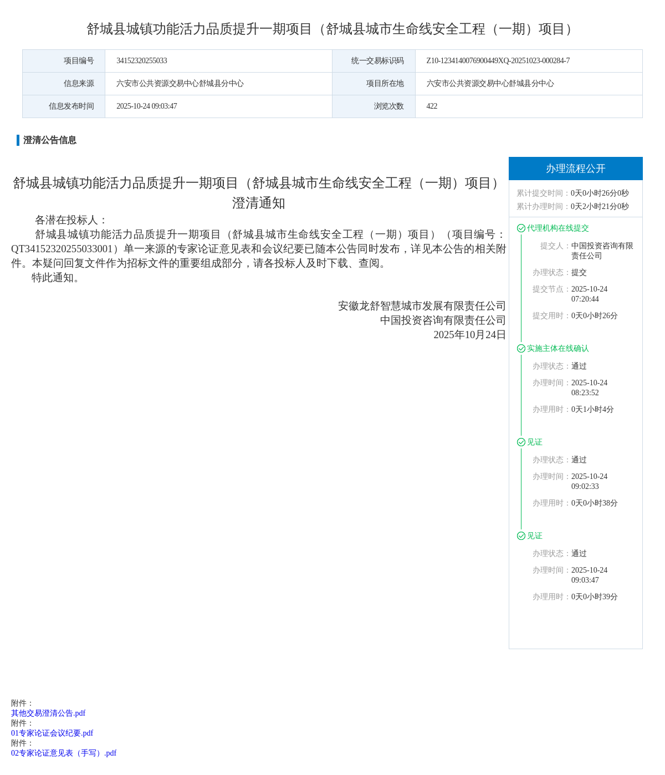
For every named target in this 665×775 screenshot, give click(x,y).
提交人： (555, 246)
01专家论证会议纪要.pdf (52, 733)
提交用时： (552, 316)
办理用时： (552, 409)
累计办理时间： (543, 206)
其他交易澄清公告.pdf (48, 713)
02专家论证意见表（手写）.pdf (63, 753)
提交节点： (552, 289)
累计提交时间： (543, 193)
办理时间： (552, 383)
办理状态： (552, 272)
